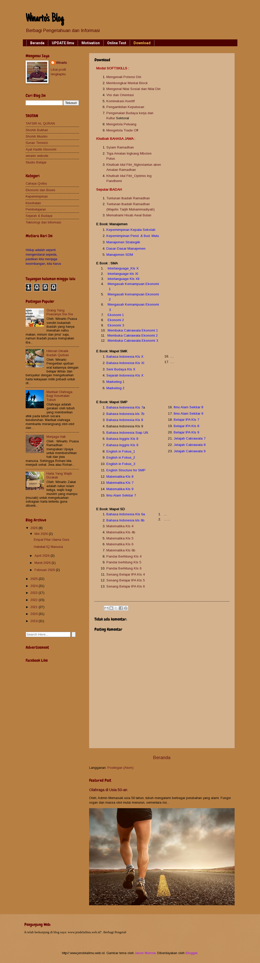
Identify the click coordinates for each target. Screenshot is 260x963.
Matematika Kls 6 (119, 544)
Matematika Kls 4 (119, 526)
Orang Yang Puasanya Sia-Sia (59, 312)
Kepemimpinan (37, 196)
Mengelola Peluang (121, 124)
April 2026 (43, 556)
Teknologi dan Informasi (43, 222)
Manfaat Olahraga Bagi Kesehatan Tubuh (59, 396)
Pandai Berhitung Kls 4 (123, 556)
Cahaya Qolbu (36, 183)
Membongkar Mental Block (127, 83)
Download (142, 43)
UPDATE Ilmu (63, 43)
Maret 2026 (43, 563)
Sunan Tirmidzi (37, 143)
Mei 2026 (42, 534)
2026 (34, 528)
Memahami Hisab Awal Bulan (128, 215)
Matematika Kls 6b (120, 550)
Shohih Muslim (36, 136)
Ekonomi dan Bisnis (40, 190)
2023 (34, 593)
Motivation (91, 43)
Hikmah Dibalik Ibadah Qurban (57, 353)
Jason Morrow (145, 953)
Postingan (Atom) (120, 768)
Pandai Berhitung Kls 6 (123, 568)
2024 (34, 586)
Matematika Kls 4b (120, 532)
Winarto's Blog (45, 19)
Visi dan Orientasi (120, 95)
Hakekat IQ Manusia (48, 547)
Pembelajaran (36, 209)
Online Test (116, 43)
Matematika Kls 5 (119, 538)
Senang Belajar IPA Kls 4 (125, 574)
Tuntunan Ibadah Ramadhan (128, 198)
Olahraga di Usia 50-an (108, 790)
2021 (34, 607)
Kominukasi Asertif (120, 101)
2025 (34, 579)
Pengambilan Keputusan (125, 107)
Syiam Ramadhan (120, 147)
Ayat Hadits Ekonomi (41, 149)
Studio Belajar (36, 162)
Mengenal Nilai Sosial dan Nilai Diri (133, 89)
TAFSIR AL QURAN (40, 123)
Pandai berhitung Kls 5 (123, 562)
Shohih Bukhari (37, 130)
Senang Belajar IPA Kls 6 (125, 586)
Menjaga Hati (56, 437)
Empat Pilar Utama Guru (51, 539)
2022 (34, 600)
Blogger (191, 953)
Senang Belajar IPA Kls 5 (125, 580)
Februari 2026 (45, 570)
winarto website (37, 156)
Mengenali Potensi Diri (123, 77)
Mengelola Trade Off (122, 130)
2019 (34, 621)
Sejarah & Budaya (39, 216)
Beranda (37, 43)
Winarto (61, 63)
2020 (34, 614)
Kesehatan (33, 203)
